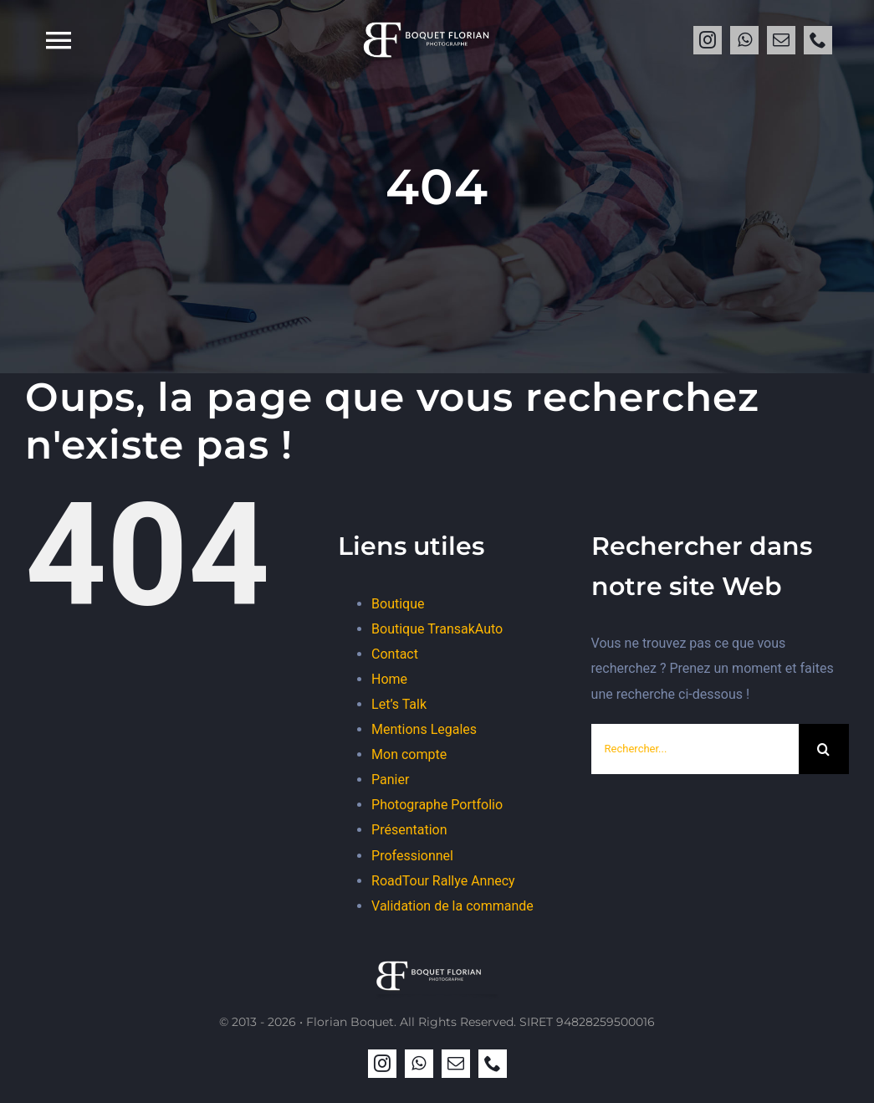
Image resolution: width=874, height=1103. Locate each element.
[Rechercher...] (695, 749)
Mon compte (409, 754)
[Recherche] (824, 749)
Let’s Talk (399, 704)
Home (389, 679)
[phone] (818, 40)
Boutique (397, 604)
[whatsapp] (744, 40)
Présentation (409, 830)
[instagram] (707, 40)
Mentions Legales (424, 729)
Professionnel (412, 856)
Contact (394, 654)
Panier (390, 779)
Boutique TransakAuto (437, 629)
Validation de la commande (452, 906)
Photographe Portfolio (437, 805)
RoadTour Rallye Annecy (443, 881)
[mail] (781, 40)
